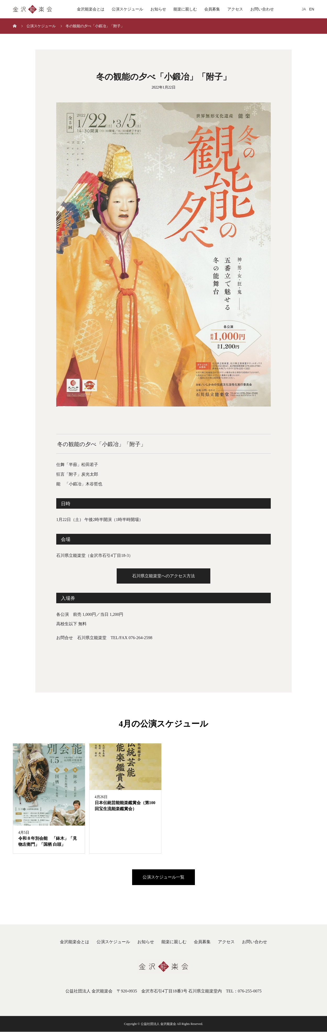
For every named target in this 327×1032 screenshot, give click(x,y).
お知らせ (158, 9)
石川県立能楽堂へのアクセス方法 (163, 576)
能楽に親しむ (185, 9)
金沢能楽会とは (90, 9)
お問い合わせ (262, 9)
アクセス (235, 9)
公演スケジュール (127, 9)
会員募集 (212, 9)
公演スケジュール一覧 (163, 877)
